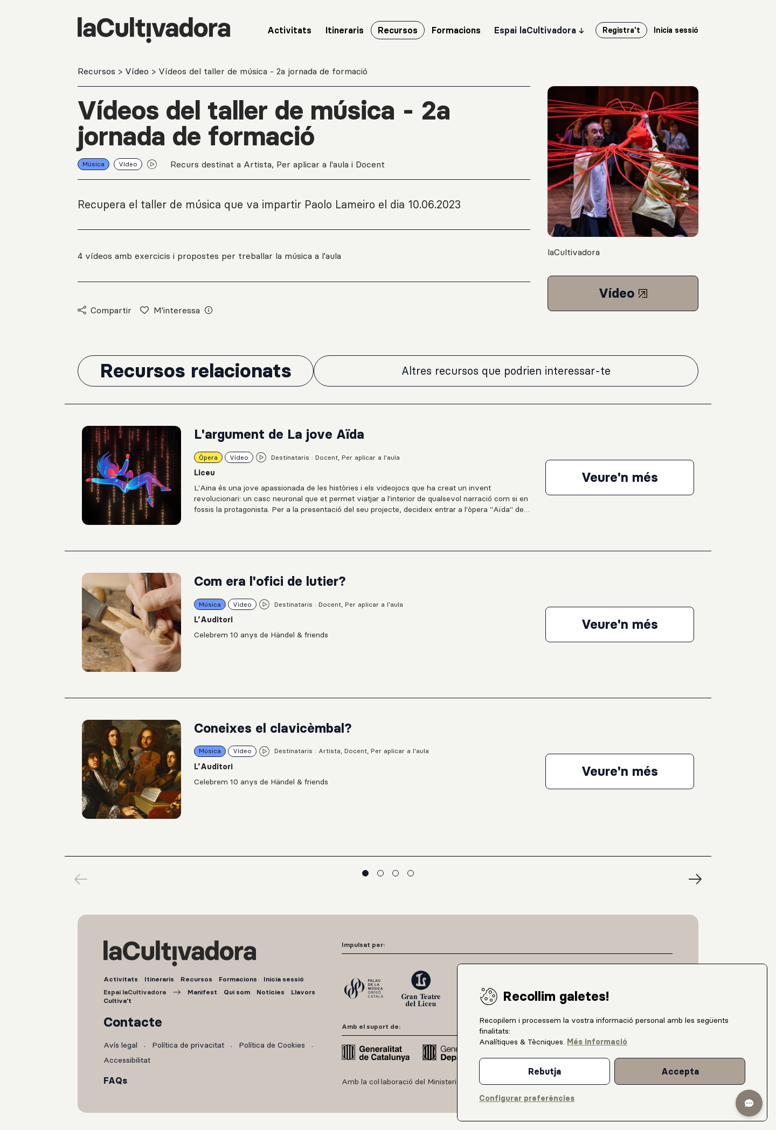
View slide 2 (380, 873)
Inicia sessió (284, 979)
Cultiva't (117, 1000)
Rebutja (544, 1071)
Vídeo (138, 71)
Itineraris (159, 979)
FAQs (115, 1080)
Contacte (132, 1022)
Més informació (597, 1042)
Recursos (98, 71)
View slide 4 (410, 873)
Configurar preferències (526, 1098)
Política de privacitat (188, 1045)
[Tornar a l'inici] (154, 30)
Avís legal (120, 1045)
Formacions (238, 979)
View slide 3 (395, 873)
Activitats (120, 979)
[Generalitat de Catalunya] (376, 1053)
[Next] (695, 879)
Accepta (680, 1071)
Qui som (237, 992)
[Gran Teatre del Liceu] (421, 988)
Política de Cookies (272, 1045)
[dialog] (612, 1042)
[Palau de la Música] (364, 988)
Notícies (271, 992)
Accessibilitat (126, 1060)
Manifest (202, 992)
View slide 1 (365, 873)
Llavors (303, 992)
